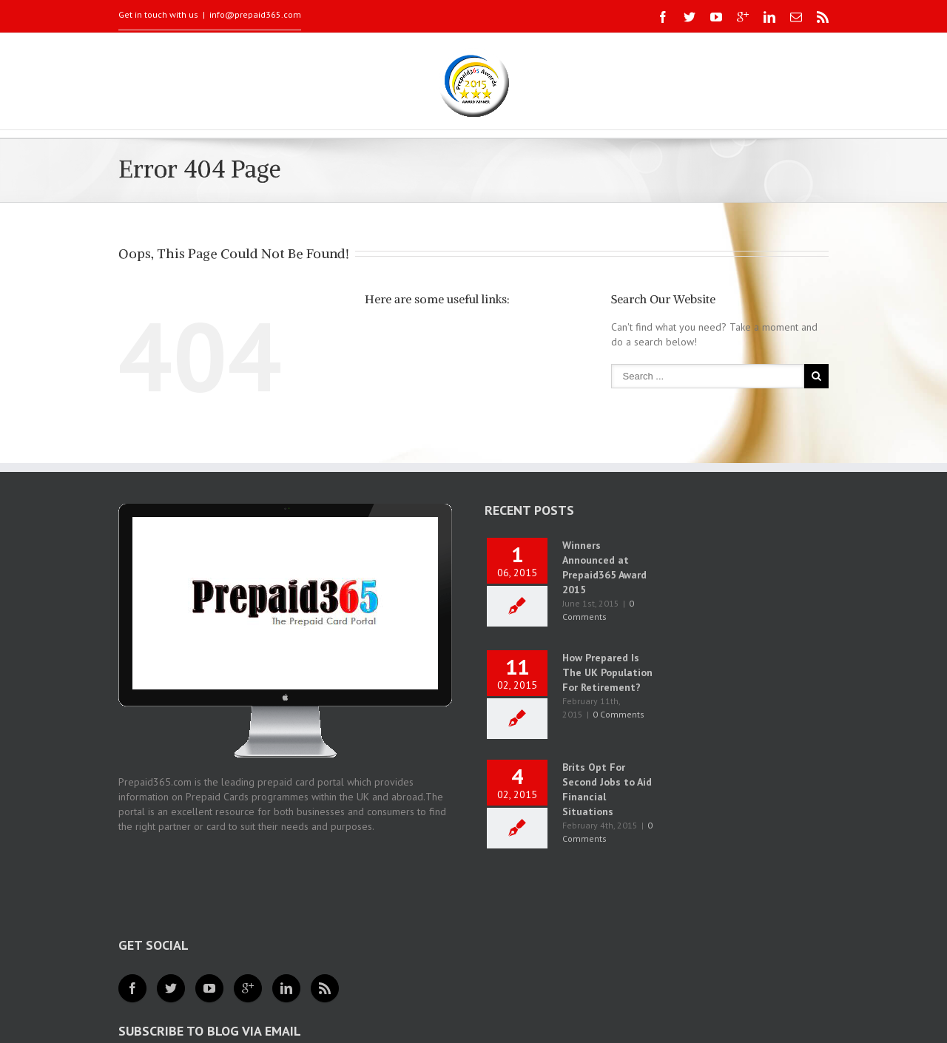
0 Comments (618, 714)
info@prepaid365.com (255, 14)
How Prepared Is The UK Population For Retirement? (607, 672)
